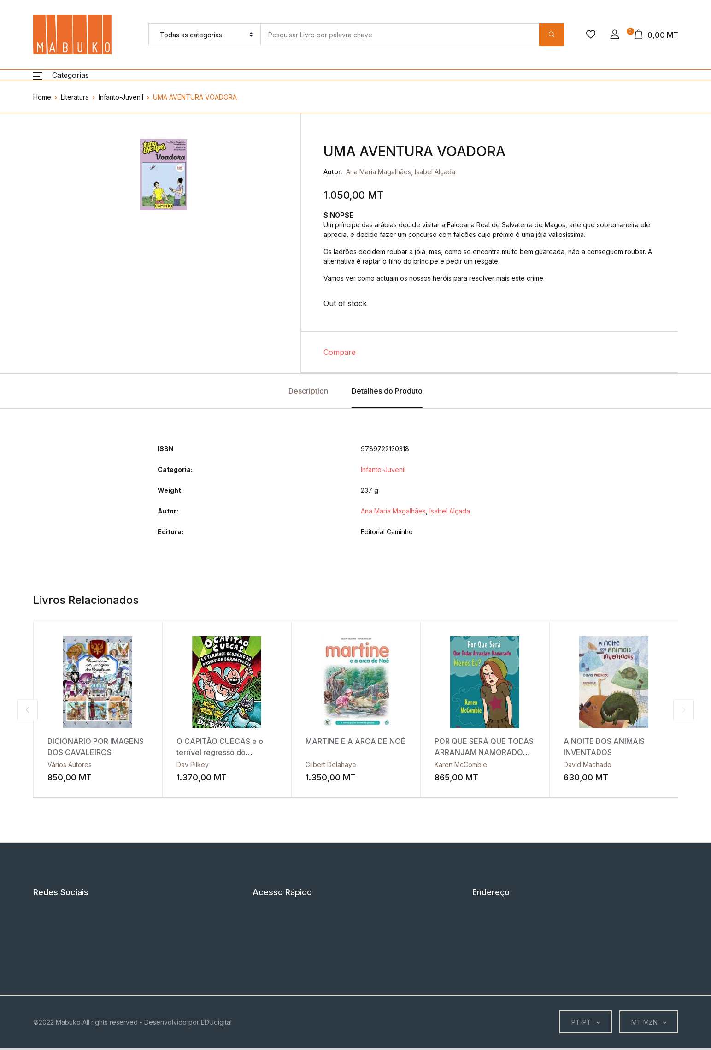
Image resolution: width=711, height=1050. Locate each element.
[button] (615, 34)
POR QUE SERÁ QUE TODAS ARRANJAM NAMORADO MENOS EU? (484, 752)
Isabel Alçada (435, 172)
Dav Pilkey (192, 764)
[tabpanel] (163, 174)
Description (308, 390)
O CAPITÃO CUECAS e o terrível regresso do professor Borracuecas (219, 752)
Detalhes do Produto (387, 390)
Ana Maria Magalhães (378, 172)
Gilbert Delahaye (331, 764)
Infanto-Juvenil (121, 97)
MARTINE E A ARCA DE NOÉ (355, 741)
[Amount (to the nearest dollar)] (399, 34)
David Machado (587, 764)
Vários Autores (69, 764)
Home (42, 97)
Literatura (75, 97)
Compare (339, 352)
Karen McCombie (461, 764)
